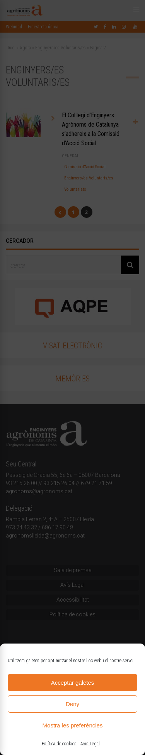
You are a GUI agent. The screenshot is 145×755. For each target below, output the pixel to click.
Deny (72, 704)
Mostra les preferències (73, 725)
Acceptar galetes (72, 682)
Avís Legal (90, 743)
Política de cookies (59, 743)
